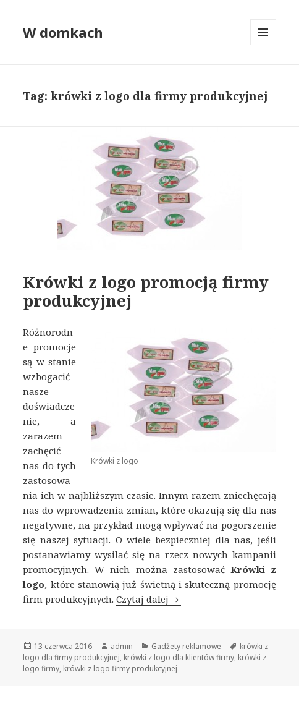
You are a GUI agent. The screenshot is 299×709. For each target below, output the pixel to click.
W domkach (63, 32)
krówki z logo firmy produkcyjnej (120, 668)
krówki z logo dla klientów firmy (179, 657)
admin (122, 646)
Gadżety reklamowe (186, 646)
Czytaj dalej (148, 599)
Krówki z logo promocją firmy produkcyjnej (146, 291)
